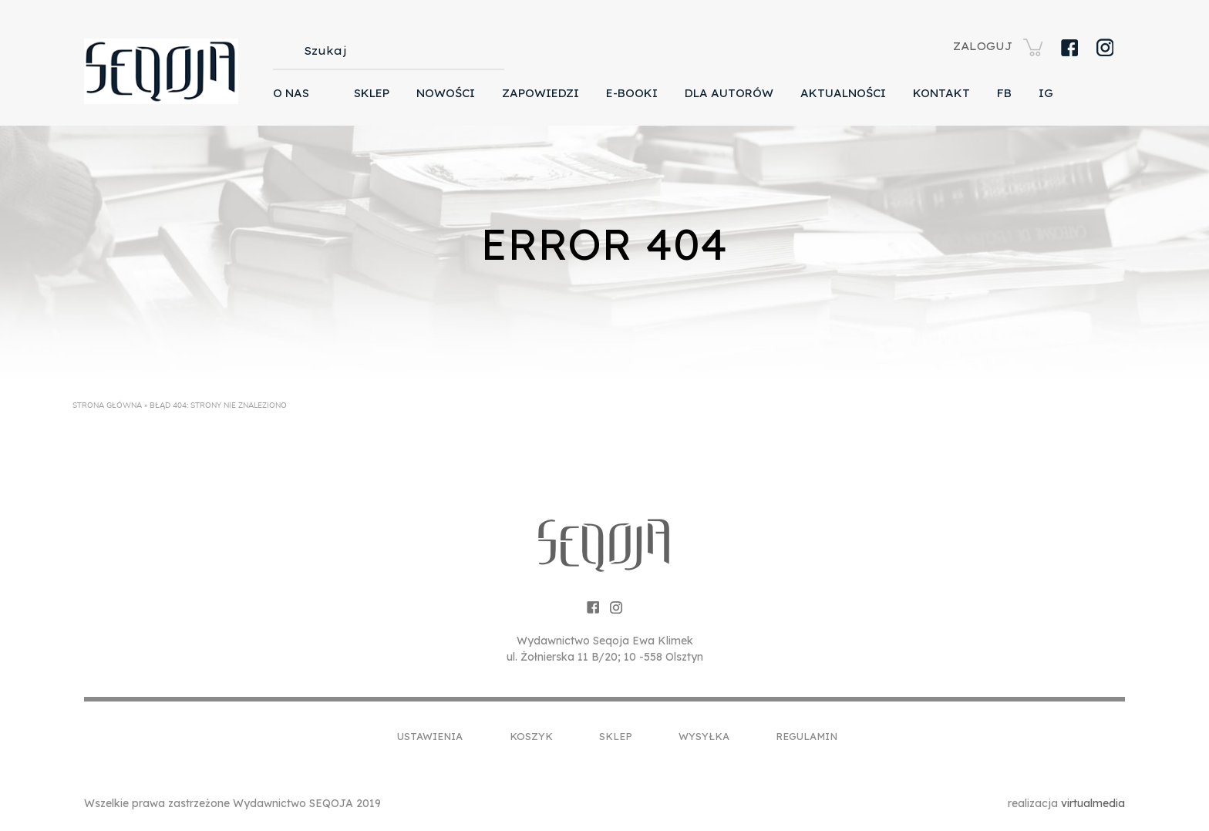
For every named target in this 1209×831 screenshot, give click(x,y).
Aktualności (843, 93)
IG (1046, 93)
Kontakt (941, 93)
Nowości (445, 93)
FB (1004, 93)
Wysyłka (704, 736)
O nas (291, 93)
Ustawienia (430, 736)
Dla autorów (729, 93)
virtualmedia (1093, 803)
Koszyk (531, 736)
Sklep (371, 93)
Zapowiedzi (540, 93)
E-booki (632, 93)
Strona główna (107, 405)
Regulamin (806, 736)
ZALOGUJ (982, 46)
